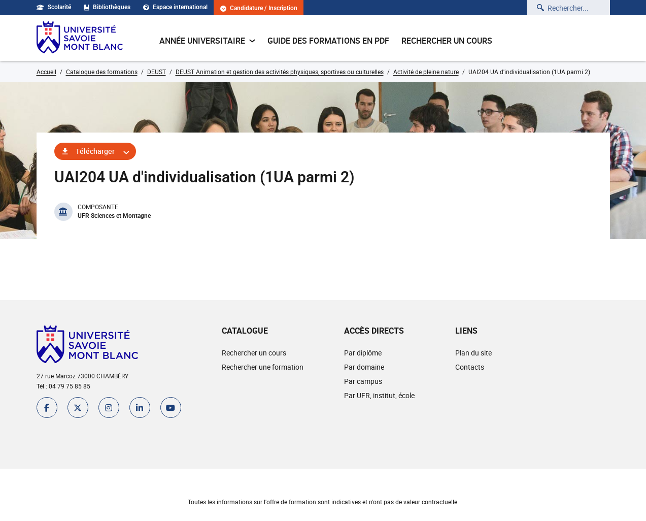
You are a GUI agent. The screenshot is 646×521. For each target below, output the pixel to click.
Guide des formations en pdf (328, 40)
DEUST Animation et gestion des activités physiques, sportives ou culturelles (280, 72)
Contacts (469, 367)
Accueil (46, 72)
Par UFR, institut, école (379, 395)
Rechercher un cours (446, 40)
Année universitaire (207, 40)
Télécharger (95, 151)
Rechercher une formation (262, 367)
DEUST (156, 72)
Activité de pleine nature (426, 72)
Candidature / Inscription (258, 8)
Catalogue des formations (102, 72)
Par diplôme (363, 352)
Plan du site (473, 352)
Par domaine (364, 367)
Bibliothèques (107, 7)
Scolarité (54, 7)
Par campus (363, 381)
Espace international (175, 7)
